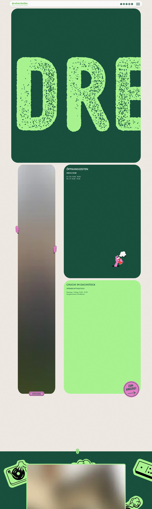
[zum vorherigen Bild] (31, 393)
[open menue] (138, 4)
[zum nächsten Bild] (42, 393)
